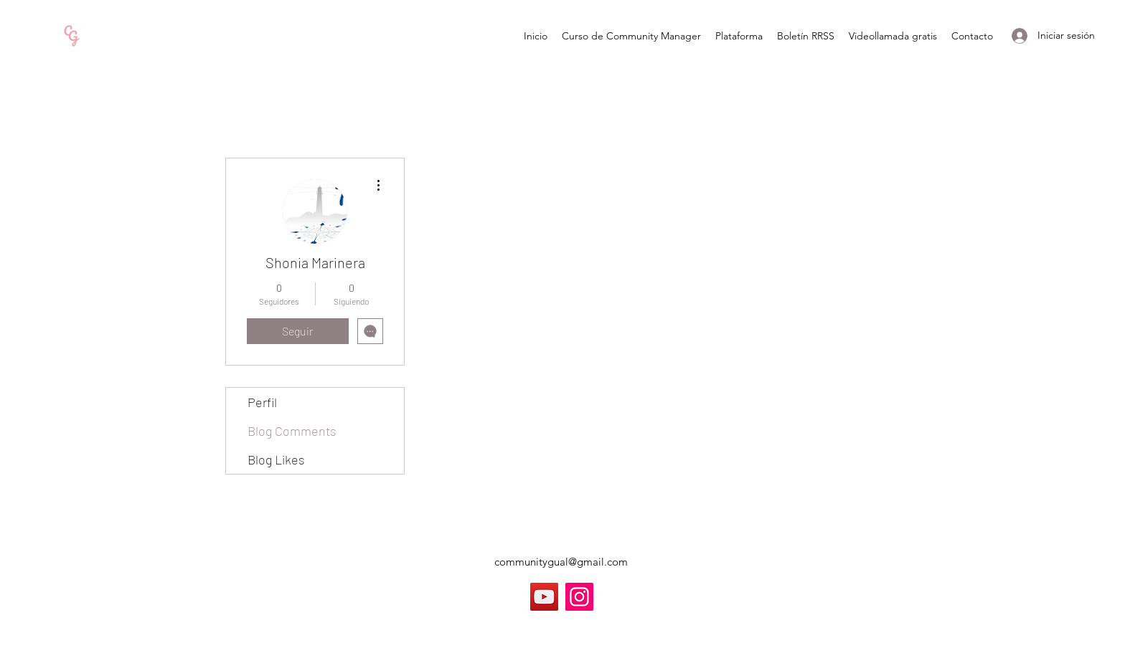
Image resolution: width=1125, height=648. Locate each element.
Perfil (262, 402)
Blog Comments (292, 431)
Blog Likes (276, 459)
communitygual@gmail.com (561, 561)
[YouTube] (544, 597)
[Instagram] (579, 597)
